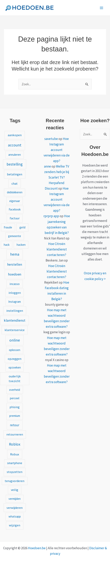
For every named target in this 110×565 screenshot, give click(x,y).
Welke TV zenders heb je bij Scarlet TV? (56, 172)
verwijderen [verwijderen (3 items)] (15, 508)
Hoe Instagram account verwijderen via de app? (57, 150)
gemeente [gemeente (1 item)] (14, 236)
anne (47, 166)
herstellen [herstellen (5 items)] (14, 264)
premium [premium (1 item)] (14, 416)
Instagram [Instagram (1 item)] (14, 301)
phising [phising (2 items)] (15, 407)
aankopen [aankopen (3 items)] (15, 135)
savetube (51, 139)
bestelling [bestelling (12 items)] (15, 164)
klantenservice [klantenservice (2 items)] (15, 330)
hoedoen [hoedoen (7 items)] (14, 274)
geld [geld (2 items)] (22, 227)
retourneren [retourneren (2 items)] (14, 434)
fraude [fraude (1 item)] (8, 227)
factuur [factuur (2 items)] (15, 218)
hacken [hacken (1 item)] (21, 245)
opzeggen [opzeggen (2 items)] (14, 359)
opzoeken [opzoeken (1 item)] (15, 367)
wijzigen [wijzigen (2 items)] (14, 525)
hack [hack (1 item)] (7, 245)
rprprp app (51, 216)
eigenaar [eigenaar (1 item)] (14, 201)
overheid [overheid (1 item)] (14, 390)
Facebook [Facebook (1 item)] (15, 209)
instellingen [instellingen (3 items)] (14, 311)
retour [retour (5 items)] (14, 425)
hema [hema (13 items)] (14, 254)
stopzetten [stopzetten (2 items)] (14, 472)
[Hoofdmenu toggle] (101, 7)
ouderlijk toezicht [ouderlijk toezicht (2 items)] (15, 378)
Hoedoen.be (37, 548)
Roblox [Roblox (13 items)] (14, 444)
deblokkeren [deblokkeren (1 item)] (14, 192)
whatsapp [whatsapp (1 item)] (15, 516)
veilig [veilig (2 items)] (14, 490)
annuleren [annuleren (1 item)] (14, 154)
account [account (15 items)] (14, 145)
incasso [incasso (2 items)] (15, 284)
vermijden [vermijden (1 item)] (15, 499)
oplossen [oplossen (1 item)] (14, 350)
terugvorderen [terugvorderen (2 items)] (14, 481)
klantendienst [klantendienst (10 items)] (14, 320)
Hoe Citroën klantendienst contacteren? (57, 249)
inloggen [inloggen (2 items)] (15, 293)
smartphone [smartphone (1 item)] (14, 463)
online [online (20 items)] (14, 340)
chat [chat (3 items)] (14, 183)
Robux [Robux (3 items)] (14, 454)
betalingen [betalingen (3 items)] (14, 174)
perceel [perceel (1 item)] (14, 398)
